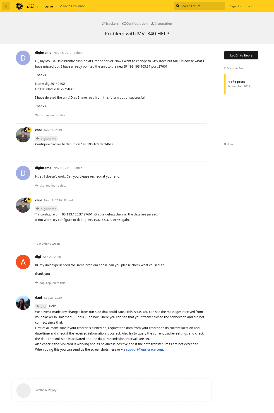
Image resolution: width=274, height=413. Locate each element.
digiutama (48, 139)
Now (228, 144)
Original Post (234, 68)
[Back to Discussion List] (6, 6)
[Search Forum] (199, 6)
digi (43, 306)
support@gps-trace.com (144, 349)
